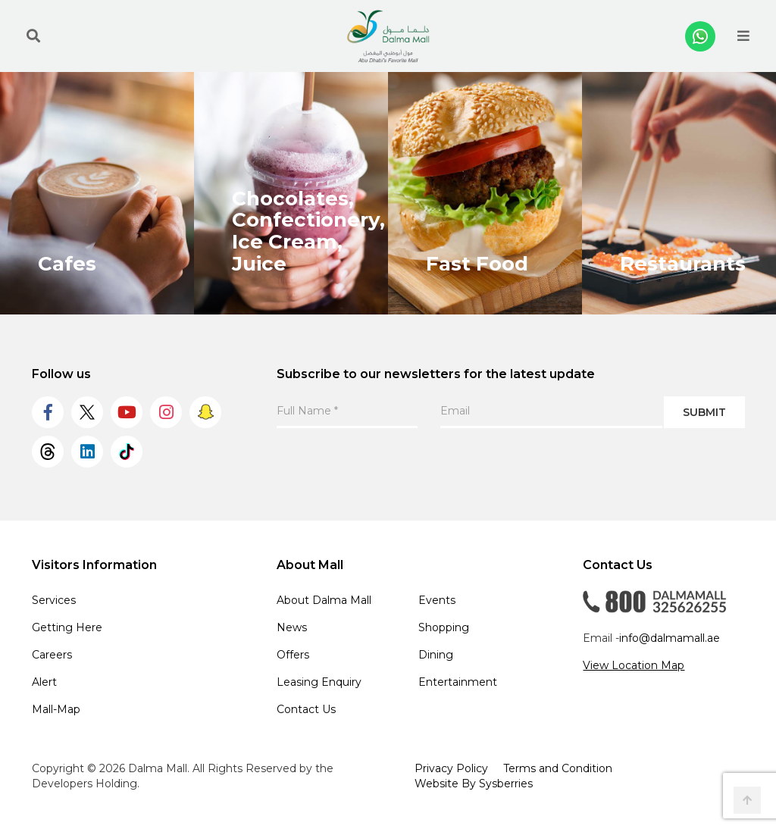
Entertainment (457, 682)
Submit (704, 412)
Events (436, 600)
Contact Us (306, 709)
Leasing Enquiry (319, 682)
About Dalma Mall (324, 600)
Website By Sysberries (474, 783)
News (292, 627)
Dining (435, 655)
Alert (44, 682)
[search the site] (33, 36)
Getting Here (67, 627)
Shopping (443, 627)
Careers (52, 655)
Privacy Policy (451, 768)
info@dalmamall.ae (669, 638)
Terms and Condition (557, 768)
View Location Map (633, 665)
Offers (293, 655)
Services (54, 600)
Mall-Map (56, 709)
